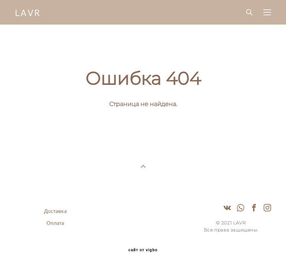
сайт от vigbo (143, 250)
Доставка (55, 211)
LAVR (28, 12)
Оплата (55, 223)
